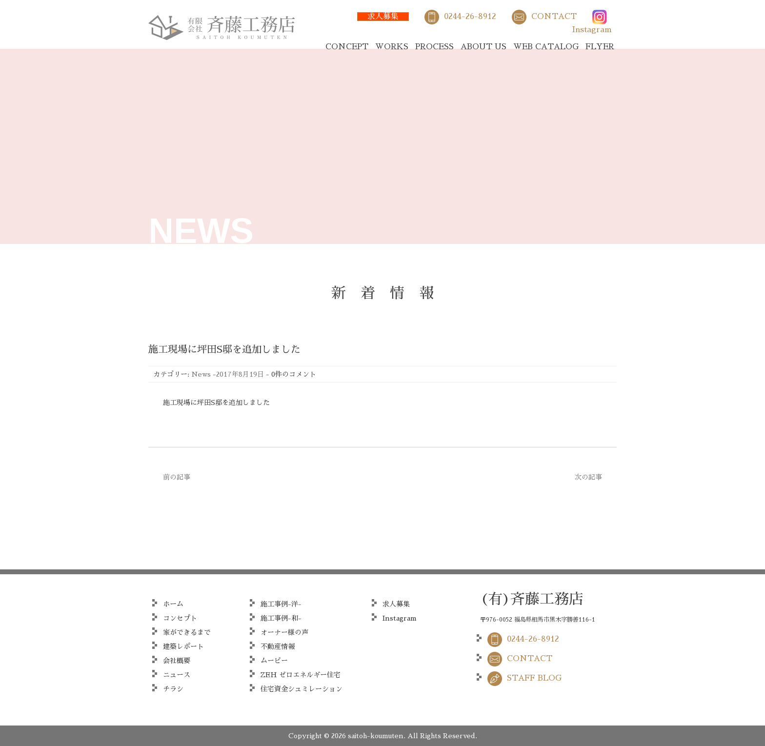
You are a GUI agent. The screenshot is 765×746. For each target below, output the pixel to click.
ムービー (274, 660)
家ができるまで (187, 632)
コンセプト (180, 618)
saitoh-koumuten (375, 735)
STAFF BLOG (534, 678)
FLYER (599, 47)
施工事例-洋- (281, 604)
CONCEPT (346, 47)
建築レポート (183, 646)
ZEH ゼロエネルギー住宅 (301, 674)
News (201, 374)
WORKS (391, 47)
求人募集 (383, 16)
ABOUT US (483, 47)
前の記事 (176, 477)
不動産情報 (278, 646)
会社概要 (176, 660)
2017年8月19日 (240, 374)
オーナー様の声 (284, 632)
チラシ (173, 689)
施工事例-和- (281, 618)
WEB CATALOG (546, 47)
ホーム (173, 604)
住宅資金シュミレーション (301, 689)
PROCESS (434, 47)
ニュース (176, 674)
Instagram (592, 30)
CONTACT (554, 16)
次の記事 (588, 477)
